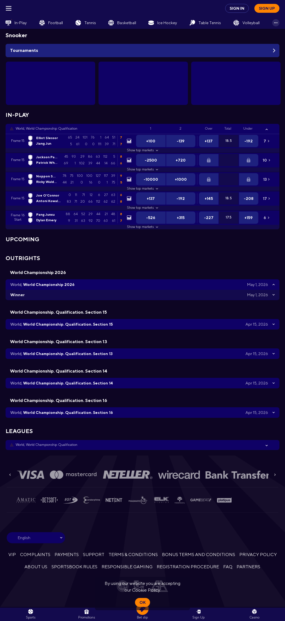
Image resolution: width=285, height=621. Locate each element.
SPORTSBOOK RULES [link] (74, 566)
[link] (16, 23)
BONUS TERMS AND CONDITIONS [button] (198, 554)
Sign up (267, 8)
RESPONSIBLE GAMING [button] (127, 566)
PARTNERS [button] (248, 566)
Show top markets (142, 150)
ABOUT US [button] (35, 566)
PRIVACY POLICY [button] (257, 554)
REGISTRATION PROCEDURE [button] (188, 566)
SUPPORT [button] (93, 554)
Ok (142, 602)
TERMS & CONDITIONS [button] (133, 554)
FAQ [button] (227, 566)
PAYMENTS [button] (67, 554)
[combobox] (36, 537)
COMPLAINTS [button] (35, 554)
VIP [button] (12, 554)
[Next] (275, 474)
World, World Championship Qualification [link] (46, 128)
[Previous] (10, 474)
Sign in (237, 8)
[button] (142, 129)
